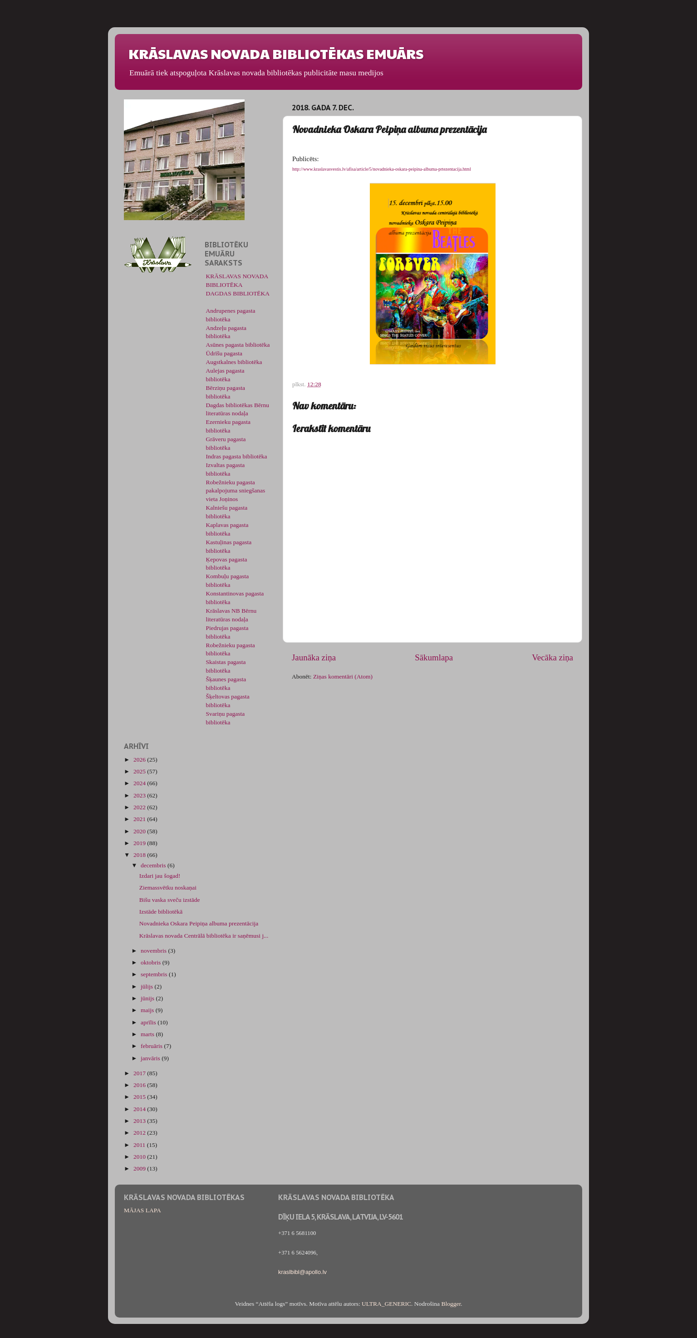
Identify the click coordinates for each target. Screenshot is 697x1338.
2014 (140, 1109)
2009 (140, 1168)
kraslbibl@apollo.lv (302, 1272)
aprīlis (149, 1022)
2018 (140, 854)
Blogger (451, 1303)
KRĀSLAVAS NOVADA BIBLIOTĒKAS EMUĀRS (275, 53)
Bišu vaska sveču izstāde (169, 899)
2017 (140, 1073)
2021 (140, 819)
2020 (140, 831)
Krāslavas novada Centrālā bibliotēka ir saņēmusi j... (204, 935)
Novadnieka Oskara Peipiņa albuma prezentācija (198, 923)
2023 (140, 795)
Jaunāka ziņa (314, 657)
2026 (140, 759)
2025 (140, 771)
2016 (140, 1085)
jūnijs (148, 998)
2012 (140, 1132)
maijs (148, 1010)
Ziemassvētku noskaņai (167, 887)
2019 (140, 843)
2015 (140, 1096)
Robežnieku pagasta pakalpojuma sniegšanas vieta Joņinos (235, 491)
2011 (140, 1144)
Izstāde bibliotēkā (161, 911)
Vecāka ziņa (552, 657)
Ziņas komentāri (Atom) (343, 676)
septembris (155, 974)
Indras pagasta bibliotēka (236, 456)
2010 (140, 1156)
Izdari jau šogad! (160, 875)
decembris (154, 865)
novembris (154, 950)
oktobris (151, 962)
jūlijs (147, 986)
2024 (140, 783)
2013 (140, 1120)
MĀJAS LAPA (142, 1210)
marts (148, 1034)
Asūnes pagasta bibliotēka (238, 344)
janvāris (151, 1058)
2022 (140, 807)
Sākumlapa (434, 657)
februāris (152, 1046)
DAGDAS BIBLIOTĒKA (238, 293)
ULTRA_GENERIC (386, 1303)
